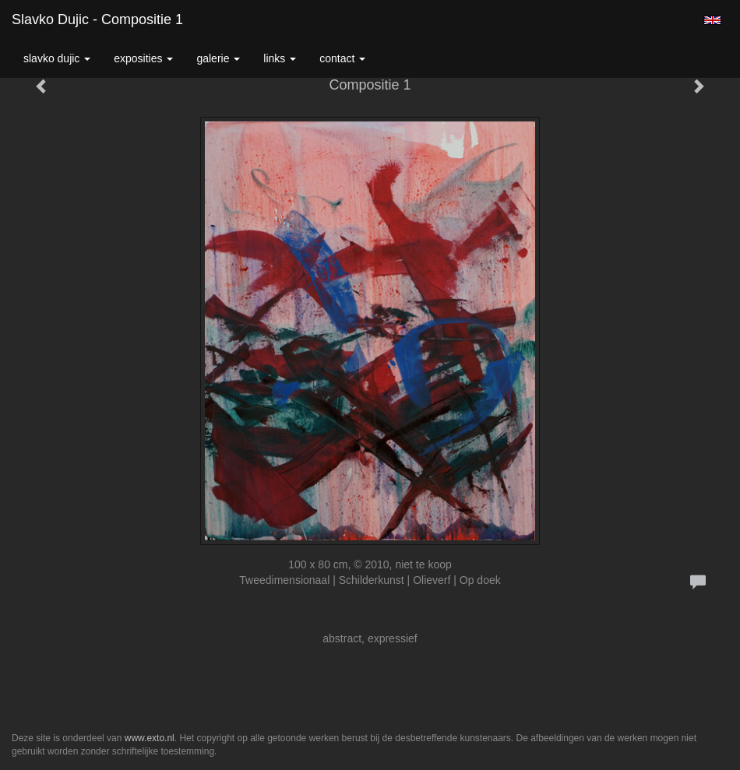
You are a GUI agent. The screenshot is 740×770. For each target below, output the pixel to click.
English (712, 20)
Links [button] (279, 58)
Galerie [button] (218, 58)
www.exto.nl (149, 738)
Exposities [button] (143, 58)
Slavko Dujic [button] (56, 58)
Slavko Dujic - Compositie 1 (97, 19)
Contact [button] (342, 58)
